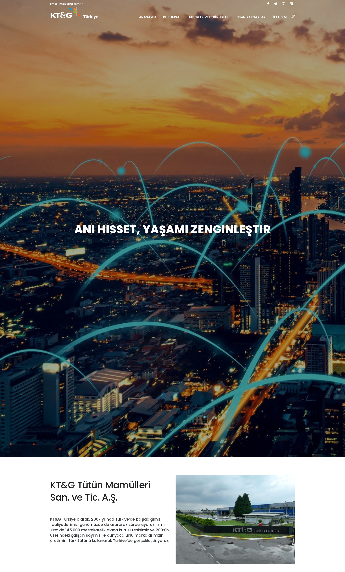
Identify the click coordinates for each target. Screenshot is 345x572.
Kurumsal (172, 17)
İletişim (280, 17)
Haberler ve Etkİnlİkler (208, 17)
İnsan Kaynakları (251, 17)
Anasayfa (148, 17)
